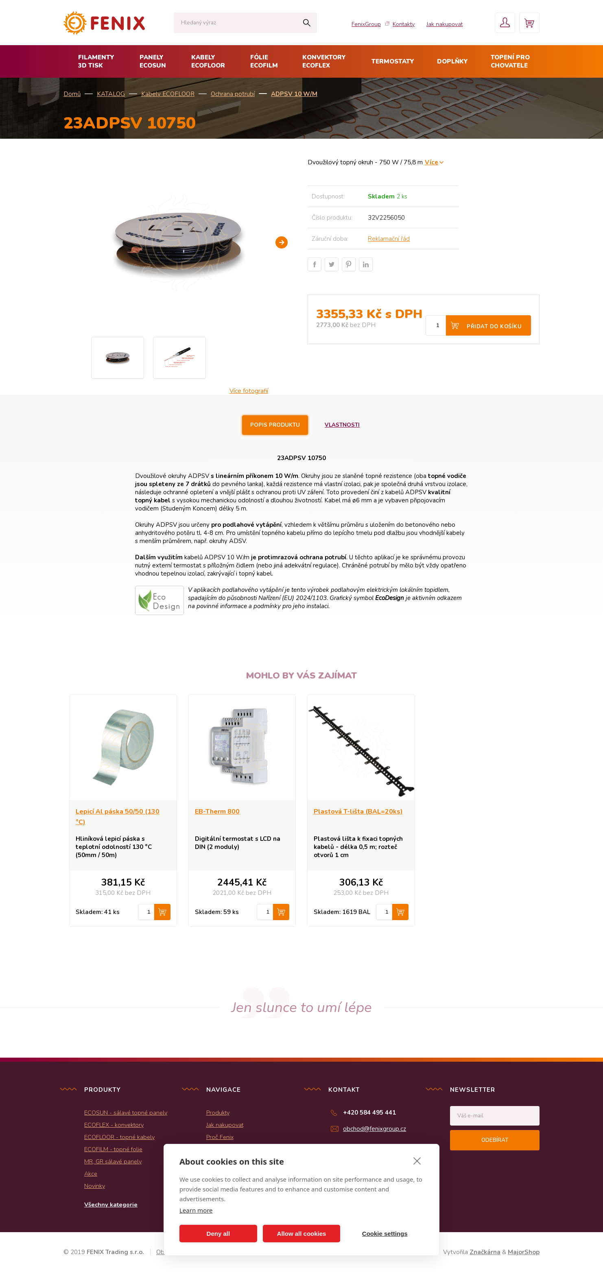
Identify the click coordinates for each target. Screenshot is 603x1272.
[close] (417, 1160)
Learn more (196, 1210)
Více (431, 162)
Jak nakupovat (444, 24)
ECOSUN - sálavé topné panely (125, 1112)
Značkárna (485, 1252)
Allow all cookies (301, 1233)
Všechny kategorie (111, 1204)
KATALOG (111, 94)
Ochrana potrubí (233, 94)
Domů (72, 94)
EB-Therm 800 (217, 811)
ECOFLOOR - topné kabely (119, 1137)
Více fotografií (248, 391)
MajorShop (524, 1252)
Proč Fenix (220, 1137)
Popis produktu (275, 425)
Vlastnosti (342, 425)
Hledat (306, 23)
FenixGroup (366, 24)
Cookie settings (385, 1233)
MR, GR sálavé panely (113, 1161)
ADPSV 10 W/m (294, 94)
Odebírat (494, 1140)
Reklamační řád (389, 239)
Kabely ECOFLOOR (167, 94)
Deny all (218, 1233)
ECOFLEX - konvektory (114, 1125)
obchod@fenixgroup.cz (374, 1129)
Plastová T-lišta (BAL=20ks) (358, 811)
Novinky (94, 1186)
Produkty (217, 1112)
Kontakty (404, 24)
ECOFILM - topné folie (113, 1149)
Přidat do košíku (494, 326)
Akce (90, 1173)
